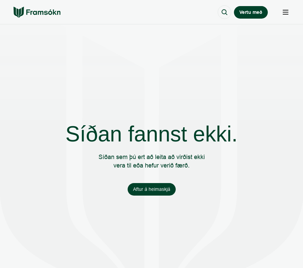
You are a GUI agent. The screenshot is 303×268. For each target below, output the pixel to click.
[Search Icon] (224, 12)
